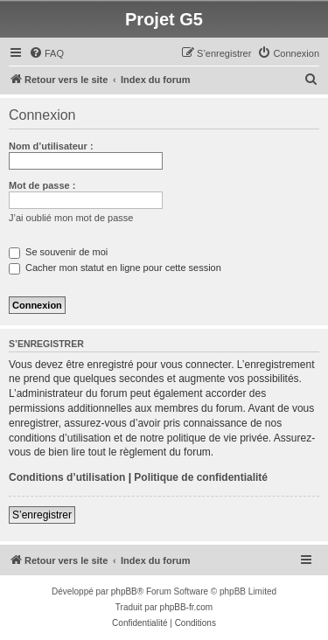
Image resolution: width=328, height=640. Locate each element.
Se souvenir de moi (58, 252)
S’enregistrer (42, 515)
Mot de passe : (42, 185)
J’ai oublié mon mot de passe (71, 217)
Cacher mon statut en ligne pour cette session (115, 267)
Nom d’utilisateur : (51, 146)
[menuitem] (46, 53)
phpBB (124, 591)
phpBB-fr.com (186, 607)
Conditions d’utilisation (67, 477)
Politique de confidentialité (201, 477)
